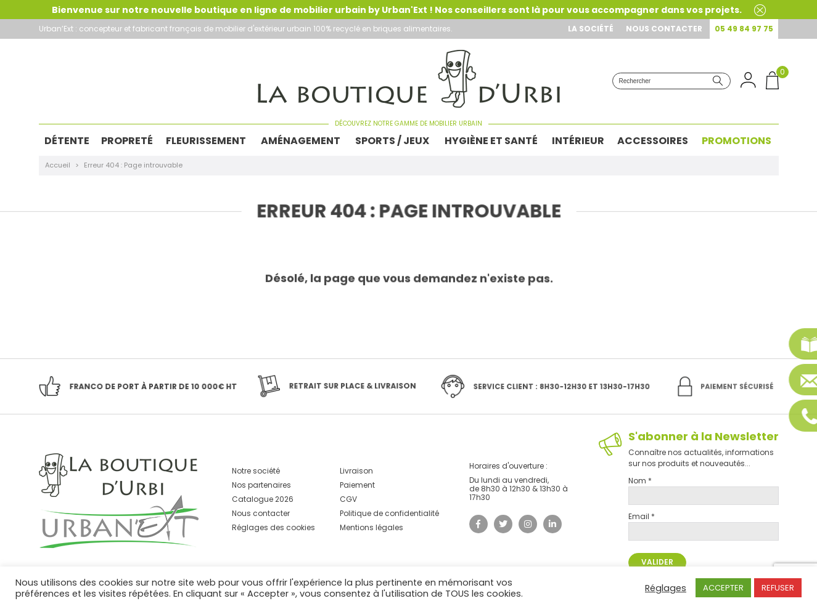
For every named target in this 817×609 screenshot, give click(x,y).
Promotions (736, 141)
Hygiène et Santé (491, 141)
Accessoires (652, 141)
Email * (641, 516)
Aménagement (300, 141)
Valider (657, 562)
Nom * (640, 480)
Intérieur (578, 141)
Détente (66, 141)
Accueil (57, 165)
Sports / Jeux (392, 141)
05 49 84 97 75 (744, 28)
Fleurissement (206, 141)
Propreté (127, 141)
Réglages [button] (665, 588)
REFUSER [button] (778, 588)
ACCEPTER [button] (723, 588)
